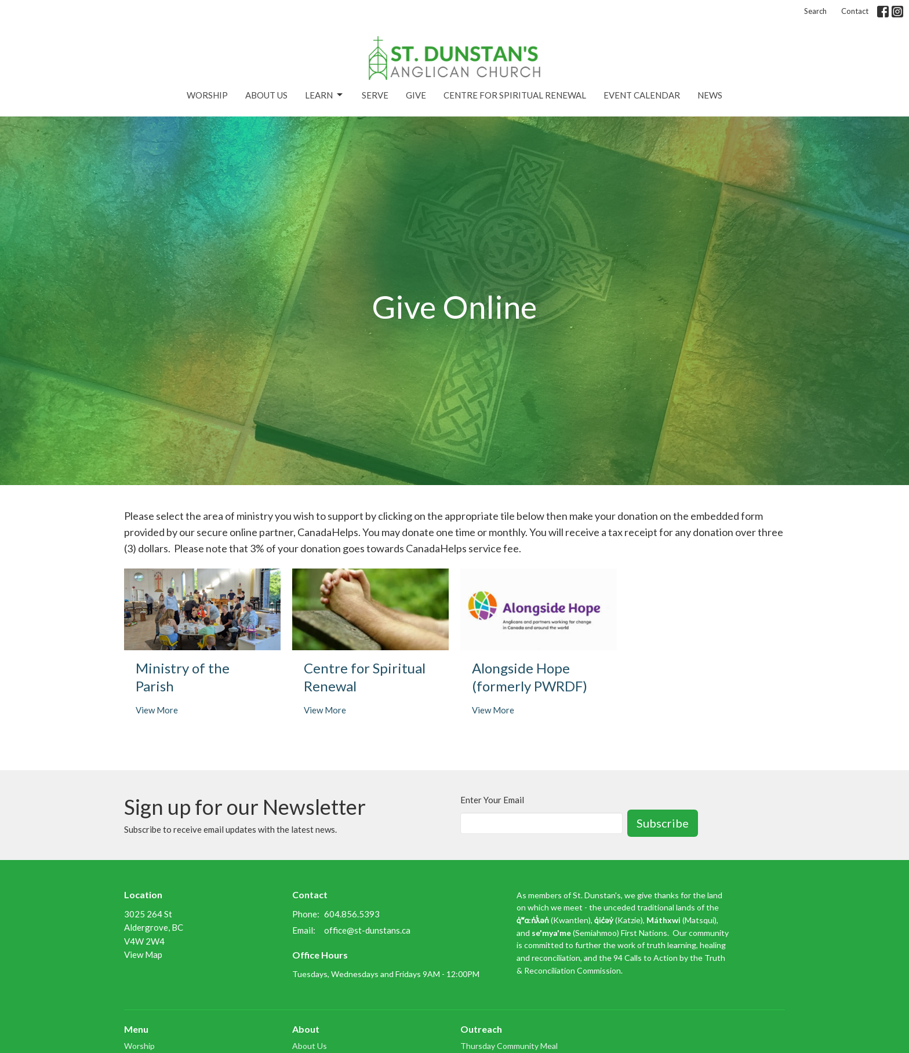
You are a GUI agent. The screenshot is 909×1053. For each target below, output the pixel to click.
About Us (266, 95)
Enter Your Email (492, 800)
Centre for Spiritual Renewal (514, 95)
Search (815, 11)
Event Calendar (641, 95)
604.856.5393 (352, 914)
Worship (207, 95)
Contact (854, 11)
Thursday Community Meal (509, 1046)
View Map (143, 954)
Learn (324, 95)
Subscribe (663, 823)
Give (416, 95)
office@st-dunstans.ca (367, 930)
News (709, 95)
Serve (375, 95)
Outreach (481, 1028)
